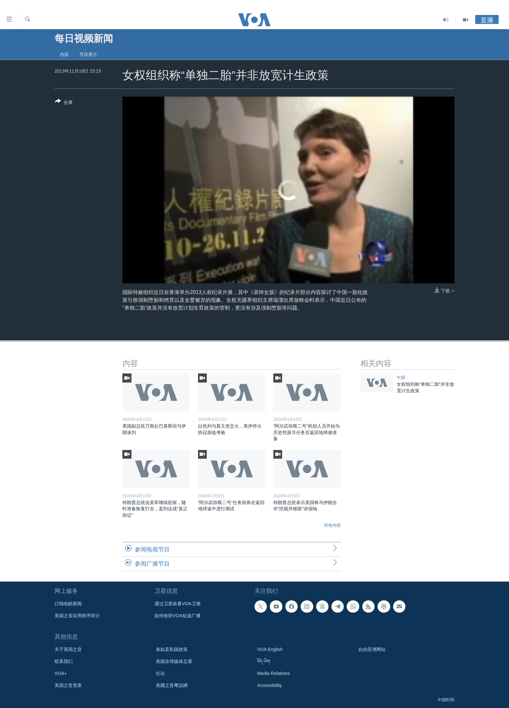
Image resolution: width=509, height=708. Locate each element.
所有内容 (332, 525)
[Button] (64, 103)
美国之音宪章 (68, 685)
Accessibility (269, 685)
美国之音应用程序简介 (77, 615)
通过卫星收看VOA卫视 (178, 603)
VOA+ (61, 673)
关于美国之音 (68, 649)
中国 (401, 377)
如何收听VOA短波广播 (178, 615)
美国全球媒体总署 (174, 661)
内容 (64, 54)
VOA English (270, 649)
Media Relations (273, 673)
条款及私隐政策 (172, 649)
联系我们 (64, 661)
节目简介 (88, 54)
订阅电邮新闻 (68, 603)
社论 (160, 673)
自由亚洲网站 (372, 649)
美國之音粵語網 (172, 685)
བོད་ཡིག (263, 661)
